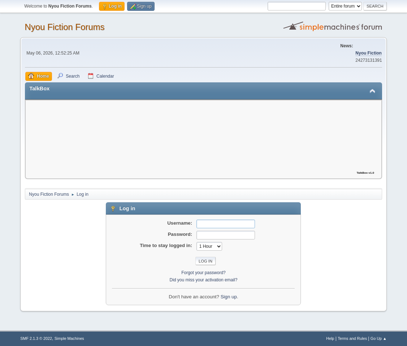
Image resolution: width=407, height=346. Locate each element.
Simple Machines (69, 338)
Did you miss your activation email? (204, 279)
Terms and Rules (352, 338)
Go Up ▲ (379, 338)
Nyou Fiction (368, 53)
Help (330, 338)
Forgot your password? (203, 272)
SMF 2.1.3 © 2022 (36, 338)
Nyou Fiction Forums (64, 27)
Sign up (229, 296)
